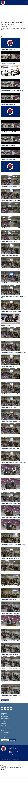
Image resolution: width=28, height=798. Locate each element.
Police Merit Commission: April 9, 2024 (9, 241)
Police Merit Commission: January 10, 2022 (10, 489)
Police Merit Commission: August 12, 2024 (10, 227)
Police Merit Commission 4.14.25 (8, 159)
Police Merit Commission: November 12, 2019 (11, 695)
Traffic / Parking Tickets (5, 732)
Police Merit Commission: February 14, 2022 (10, 476)
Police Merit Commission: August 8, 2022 (10, 434)
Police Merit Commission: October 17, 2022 (10, 421)
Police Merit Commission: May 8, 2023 (9, 366)
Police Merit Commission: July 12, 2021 (9, 531)
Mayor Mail (3, 714)
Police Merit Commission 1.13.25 (8, 172)
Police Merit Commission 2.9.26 (8, 76)
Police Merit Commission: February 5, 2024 (10, 200)
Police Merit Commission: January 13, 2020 (10, 668)
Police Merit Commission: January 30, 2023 (10, 380)
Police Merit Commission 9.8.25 (8, 145)
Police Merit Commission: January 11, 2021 (10, 599)
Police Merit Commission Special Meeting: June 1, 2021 (13, 544)
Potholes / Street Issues (5, 721)
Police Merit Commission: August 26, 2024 (10, 214)
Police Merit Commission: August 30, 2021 (10, 517)
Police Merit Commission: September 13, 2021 (11, 503)
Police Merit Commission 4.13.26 (8, 63)
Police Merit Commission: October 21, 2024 (10, 186)
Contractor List (3, 723)
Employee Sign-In (4, 730)
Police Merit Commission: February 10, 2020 (10, 654)
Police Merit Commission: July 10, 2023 (9, 338)
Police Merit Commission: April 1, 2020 (9, 626)
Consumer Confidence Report (6, 727)
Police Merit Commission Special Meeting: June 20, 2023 (13, 352)
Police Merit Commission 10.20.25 (8, 131)
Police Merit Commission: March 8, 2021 (10, 585)
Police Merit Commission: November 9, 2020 (11, 613)
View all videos (5, 700)
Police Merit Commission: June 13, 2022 (10, 448)
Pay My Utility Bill (4, 734)
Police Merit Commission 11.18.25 (8, 118)
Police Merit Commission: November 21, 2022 (11, 407)
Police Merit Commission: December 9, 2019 (10, 681)
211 (1, 728)
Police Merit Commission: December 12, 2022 (11, 393)
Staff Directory (12, 752)
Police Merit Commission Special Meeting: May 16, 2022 (13, 462)
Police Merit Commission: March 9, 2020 (10, 640)
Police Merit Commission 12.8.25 (8, 104)
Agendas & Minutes (4, 716)
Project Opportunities (5, 718)
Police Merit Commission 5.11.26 (8, 49)
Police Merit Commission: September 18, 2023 (11, 311)
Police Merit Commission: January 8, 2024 (10, 255)
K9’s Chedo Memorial (5, 325)
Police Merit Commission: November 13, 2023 (11, 282)
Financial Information (4, 720)
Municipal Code (4, 725)
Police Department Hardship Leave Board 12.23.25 (12, 90)
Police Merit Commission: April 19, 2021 (10, 572)
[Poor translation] (4, 769)
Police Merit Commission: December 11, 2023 (11, 268)
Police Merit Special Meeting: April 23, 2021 (10, 558)
